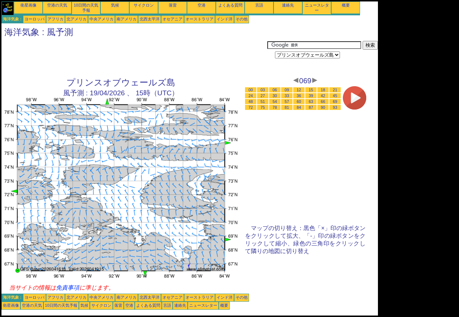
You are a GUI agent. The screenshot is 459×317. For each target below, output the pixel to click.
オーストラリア (199, 19)
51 (263, 101)
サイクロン (144, 5)
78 (275, 107)
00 (251, 90)
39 (311, 95)
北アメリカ (76, 19)
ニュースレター (203, 305)
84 (299, 107)
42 (323, 95)
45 (335, 95)
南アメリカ (126, 19)
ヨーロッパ (34, 19)
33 (287, 95)
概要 (346, 5)
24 (251, 95)
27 (263, 95)
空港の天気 (57, 5)
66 (323, 101)
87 (311, 107)
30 (275, 95)
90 (323, 107)
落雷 (173, 5)
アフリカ (55, 19)
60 (299, 101)
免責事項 (67, 287)
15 (311, 90)
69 (335, 101)
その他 (242, 19)
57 (287, 101)
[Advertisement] (134, 57)
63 (311, 101)
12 (299, 90)
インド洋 (225, 19)
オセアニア (172, 19)
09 (287, 90)
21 (335, 90)
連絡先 (288, 5)
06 (275, 90)
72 (251, 107)
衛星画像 (28, 5)
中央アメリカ (101, 19)
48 (251, 101)
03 (263, 90)
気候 (115, 5)
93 (335, 107)
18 (323, 90)
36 (299, 95)
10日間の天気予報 (61, 305)
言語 (259, 5)
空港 (202, 5)
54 (275, 101)
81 (287, 107)
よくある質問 (230, 5)
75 (263, 107)
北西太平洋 (149, 19)
